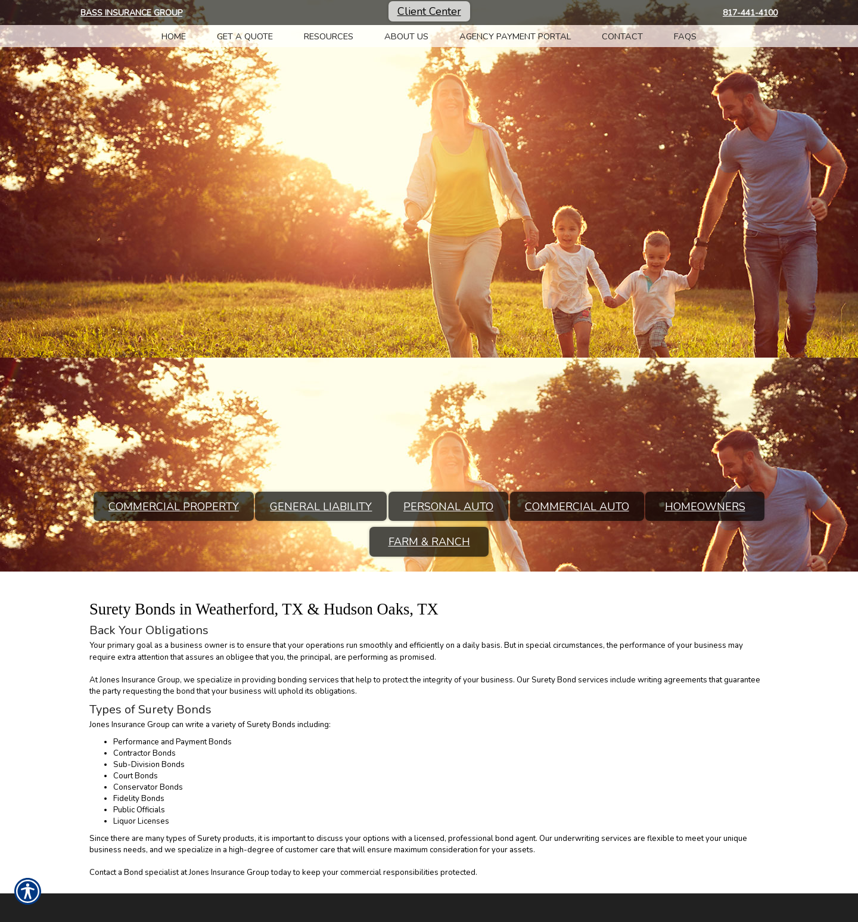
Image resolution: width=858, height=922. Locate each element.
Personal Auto (448, 506)
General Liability (321, 506)
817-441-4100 (750, 12)
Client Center (429, 11)
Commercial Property (173, 506)
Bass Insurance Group (131, 12)
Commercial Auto (577, 506)
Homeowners (705, 506)
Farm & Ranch (429, 542)
